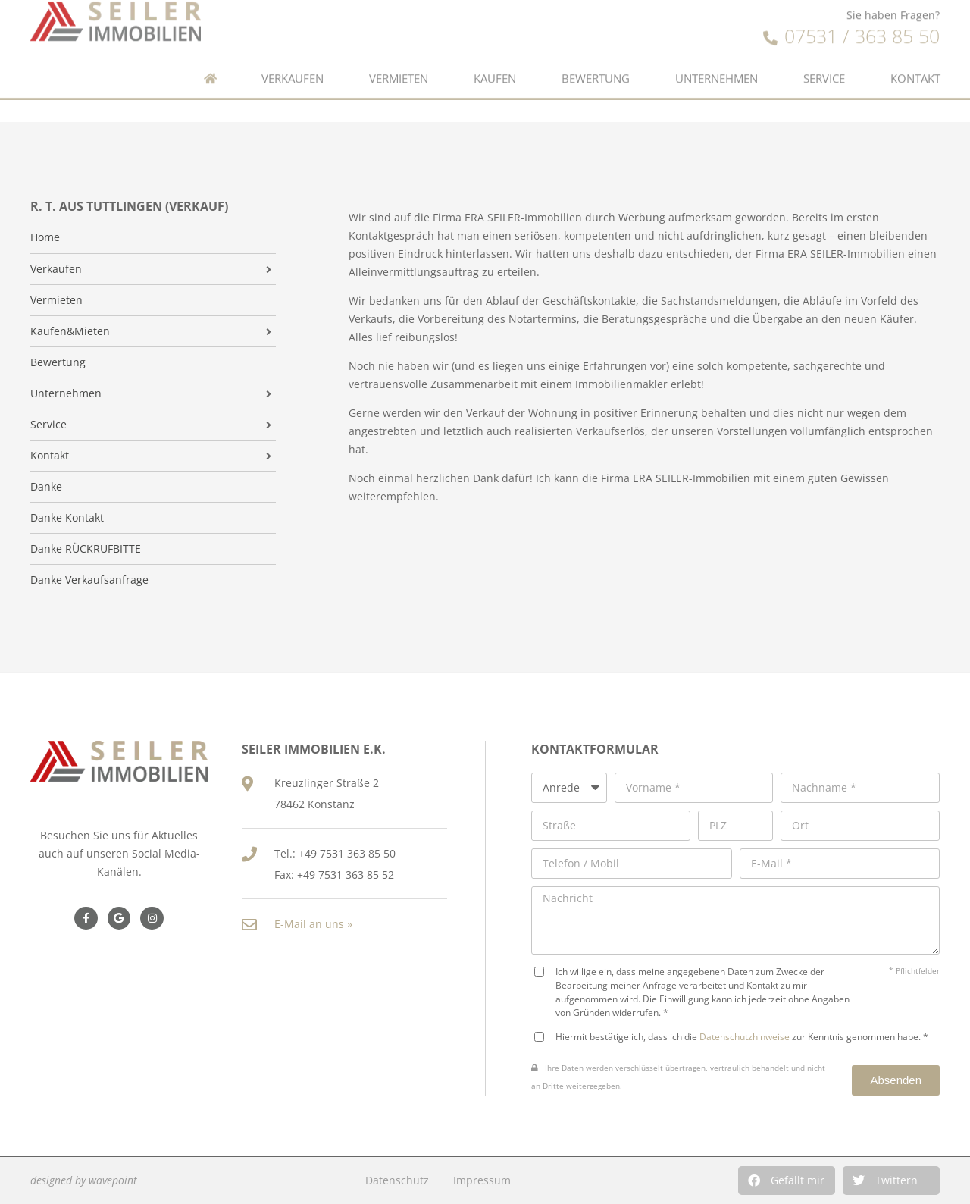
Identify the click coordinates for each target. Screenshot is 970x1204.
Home (45, 237)
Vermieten (398, 66)
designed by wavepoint (83, 1180)
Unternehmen (716, 66)
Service (824, 66)
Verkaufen (292, 66)
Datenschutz (397, 1180)
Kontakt (915, 66)
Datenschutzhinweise (744, 1036)
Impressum (482, 1180)
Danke (46, 487)
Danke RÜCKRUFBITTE (85, 549)
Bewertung (596, 66)
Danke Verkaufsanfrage (89, 580)
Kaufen (495, 66)
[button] (786, 1180)
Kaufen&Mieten (70, 331)
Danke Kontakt (67, 518)
